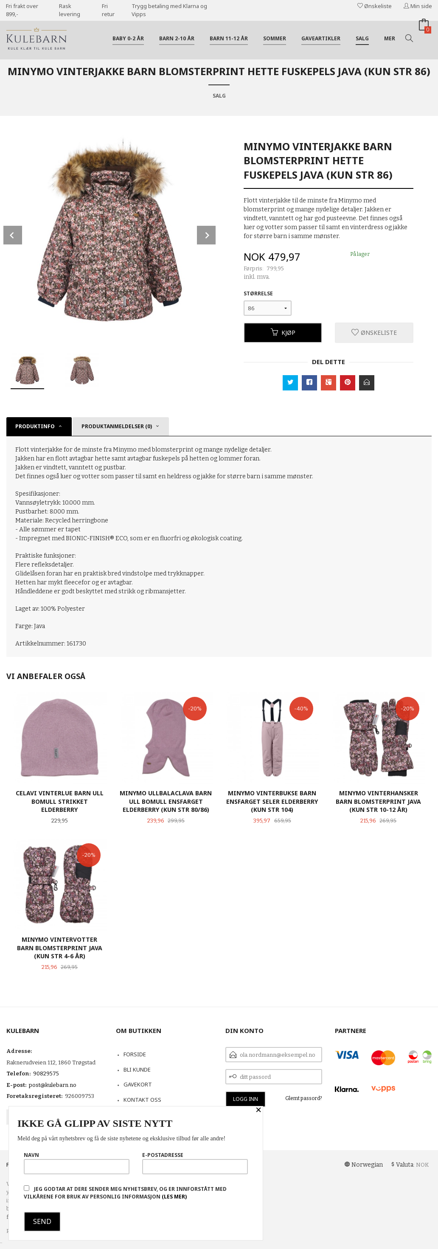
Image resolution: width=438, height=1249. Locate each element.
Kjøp (283, 332)
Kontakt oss (142, 1099)
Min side (418, 6)
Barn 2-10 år (176, 38)
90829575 (46, 1073)
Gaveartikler (320, 38)
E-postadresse (195, 1162)
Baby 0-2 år (128, 38)
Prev (12, 235)
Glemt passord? (303, 1098)
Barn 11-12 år (229, 38)
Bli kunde (137, 1069)
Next (206, 235)
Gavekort (138, 1084)
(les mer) (174, 1196)
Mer (389, 38)
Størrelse (258, 293)
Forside (135, 1054)
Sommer (274, 38)
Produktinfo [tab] (35, 426)
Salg (362, 38)
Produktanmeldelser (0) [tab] (116, 426)
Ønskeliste (374, 6)
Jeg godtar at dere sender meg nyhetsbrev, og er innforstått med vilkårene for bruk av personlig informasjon (125, 1192)
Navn (76, 1162)
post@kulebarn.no (52, 1085)
